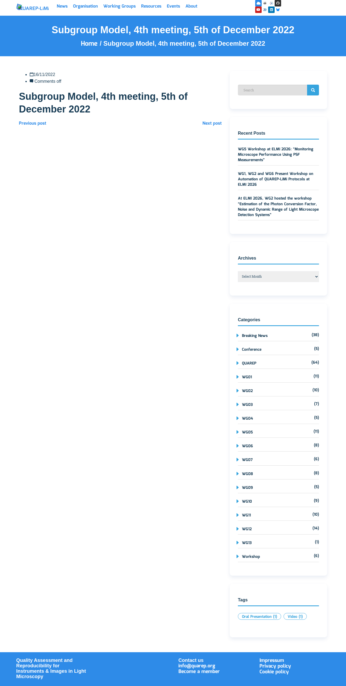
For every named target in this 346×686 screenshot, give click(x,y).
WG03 (247, 405)
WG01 (247, 377)
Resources (151, 6)
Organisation (85, 6)
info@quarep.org (196, 666)
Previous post (32, 123)
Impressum (272, 660)
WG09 (247, 488)
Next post (212, 123)
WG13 (247, 543)
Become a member (199, 671)
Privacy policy (275, 666)
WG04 (247, 419)
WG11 (246, 515)
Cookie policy (274, 672)
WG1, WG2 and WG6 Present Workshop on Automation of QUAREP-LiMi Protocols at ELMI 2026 (275, 179)
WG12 (247, 529)
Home (90, 44)
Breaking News (255, 336)
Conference (251, 350)
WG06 (247, 446)
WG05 (247, 432)
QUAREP (249, 363)
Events (173, 6)
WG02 (247, 391)
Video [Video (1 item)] (295, 617)
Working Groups (119, 6)
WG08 (247, 474)
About (191, 6)
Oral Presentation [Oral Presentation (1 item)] (259, 617)
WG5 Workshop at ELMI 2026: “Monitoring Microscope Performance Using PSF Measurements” (275, 154)
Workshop (251, 557)
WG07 (247, 460)
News (62, 6)
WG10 (247, 502)
